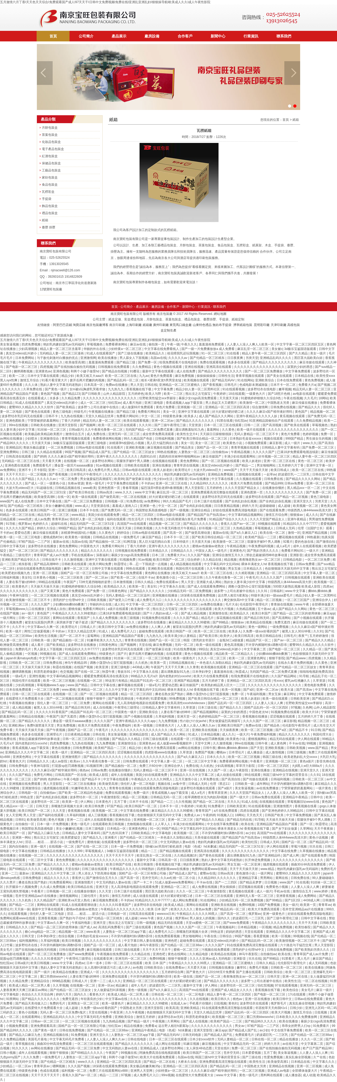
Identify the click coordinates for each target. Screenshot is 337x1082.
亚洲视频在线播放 (165, 595)
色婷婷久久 (41, 524)
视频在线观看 (274, 438)
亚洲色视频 (61, 371)
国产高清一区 (173, 533)
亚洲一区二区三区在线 (280, 461)
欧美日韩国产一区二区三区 (202, 1053)
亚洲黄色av (43, 371)
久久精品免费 (71, 398)
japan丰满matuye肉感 (21, 658)
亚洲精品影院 (139, 734)
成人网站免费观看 (185, 900)
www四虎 (25, 519)
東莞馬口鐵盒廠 (181, 325)
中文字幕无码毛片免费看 (95, 1017)
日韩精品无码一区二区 (166, 797)
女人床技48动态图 (199, 1048)
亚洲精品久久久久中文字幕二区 (27, 752)
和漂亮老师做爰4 (46, 672)
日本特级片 (181, 542)
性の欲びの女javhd (193, 721)
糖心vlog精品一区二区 (41, 932)
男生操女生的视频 (319, 438)
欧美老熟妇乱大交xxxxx (301, 757)
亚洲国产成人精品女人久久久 (232, 990)
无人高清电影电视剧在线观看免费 (141, 703)
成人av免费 (42, 519)
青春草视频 (130, 488)
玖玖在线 (316, 846)
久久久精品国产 (45, 900)
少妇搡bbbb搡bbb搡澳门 (70, 604)
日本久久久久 (216, 757)
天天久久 (233, 802)
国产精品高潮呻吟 (47, 564)
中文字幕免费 (164, 389)
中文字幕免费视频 (299, 815)
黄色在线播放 (61, 748)
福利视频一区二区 (74, 1071)
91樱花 (135, 371)
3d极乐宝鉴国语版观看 (300, 349)
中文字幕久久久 (324, 1062)
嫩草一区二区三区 (77, 568)
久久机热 (141, 663)
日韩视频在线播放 (222, 967)
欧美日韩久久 (221, 999)
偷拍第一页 (156, 344)
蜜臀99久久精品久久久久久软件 (31, 407)
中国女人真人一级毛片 (211, 550)
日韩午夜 (262, 743)
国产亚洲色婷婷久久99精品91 (283, 810)
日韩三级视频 (297, 752)
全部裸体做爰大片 (305, 1071)
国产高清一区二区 (233, 914)
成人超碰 (284, 506)
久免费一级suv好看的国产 (261, 631)
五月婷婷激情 (319, 636)
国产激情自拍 (326, 542)
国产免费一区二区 (319, 492)
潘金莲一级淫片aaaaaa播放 (74, 465)
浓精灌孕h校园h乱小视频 (127, 443)
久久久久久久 (11, 389)
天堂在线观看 (254, 932)
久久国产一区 (217, 770)
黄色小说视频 (319, 837)
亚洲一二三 (56, 470)
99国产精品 (170, 828)
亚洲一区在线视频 (193, 770)
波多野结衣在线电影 (262, 389)
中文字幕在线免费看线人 (162, 349)
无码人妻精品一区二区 (233, 1039)
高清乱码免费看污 (111, 927)
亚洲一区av (106, 985)
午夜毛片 (252, 577)
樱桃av (221, 752)
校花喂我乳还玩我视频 (183, 353)
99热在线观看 (136, 568)
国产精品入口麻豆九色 (44, 833)
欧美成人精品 (174, 905)
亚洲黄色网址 (257, 658)
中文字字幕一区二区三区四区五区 (300, 344)
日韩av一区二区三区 (46, 1021)
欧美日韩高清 (76, 470)
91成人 (103, 631)
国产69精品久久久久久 (25, 869)
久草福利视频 (165, 716)
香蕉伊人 (78, 878)
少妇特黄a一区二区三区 (125, 349)
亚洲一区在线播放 (258, 999)
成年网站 (262, 784)
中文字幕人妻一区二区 (319, 573)
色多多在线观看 (239, 362)
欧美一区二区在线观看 (196, 609)
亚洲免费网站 (10, 452)
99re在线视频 (19, 425)
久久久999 (75, 851)
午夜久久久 (189, 344)
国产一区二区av (97, 577)
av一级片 (28, 613)
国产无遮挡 (69, 716)
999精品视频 (61, 981)
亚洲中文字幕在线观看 (194, 411)
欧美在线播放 (108, 358)
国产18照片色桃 (279, 394)
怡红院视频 (265, 985)
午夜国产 (70, 582)
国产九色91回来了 (115, 833)
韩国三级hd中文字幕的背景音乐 (286, 775)
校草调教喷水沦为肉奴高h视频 (206, 797)
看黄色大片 (17, 761)
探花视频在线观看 (229, 618)
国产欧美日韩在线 (82, 492)
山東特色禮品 (202, 325)
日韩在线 (151, 385)
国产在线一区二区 (88, 672)
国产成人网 (291, 855)
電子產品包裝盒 (53, 149)
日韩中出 (317, 797)
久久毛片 (310, 398)
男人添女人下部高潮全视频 (97, 873)
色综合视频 (66, 936)
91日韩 (315, 730)
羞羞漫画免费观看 (212, 344)
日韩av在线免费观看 (309, 999)
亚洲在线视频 (194, 367)
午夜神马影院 (19, 595)
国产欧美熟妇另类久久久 (312, 949)
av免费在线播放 (212, 604)
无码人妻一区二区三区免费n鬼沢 (63, 1012)
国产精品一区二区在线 (209, 802)
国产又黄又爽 (50, 591)
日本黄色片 (104, 802)
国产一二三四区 (226, 882)
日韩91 (20, 819)
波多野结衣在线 (26, 945)
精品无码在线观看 (283, 739)
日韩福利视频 (165, 438)
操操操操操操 (206, 376)
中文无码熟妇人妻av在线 (178, 842)
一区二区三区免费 (318, 559)
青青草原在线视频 (187, 465)
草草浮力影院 (246, 766)
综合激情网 (260, 407)
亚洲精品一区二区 (90, 689)
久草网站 (306, 828)
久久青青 (192, 667)
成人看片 (37, 645)
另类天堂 (252, 358)
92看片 (288, 542)
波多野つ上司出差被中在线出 (99, 407)
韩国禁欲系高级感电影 (152, 510)
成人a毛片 (283, 546)
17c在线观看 (297, 994)
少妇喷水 (31, 438)
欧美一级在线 (184, 976)
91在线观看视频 (234, 389)
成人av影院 (59, 761)
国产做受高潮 (110, 497)
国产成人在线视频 (195, 1021)
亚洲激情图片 (72, 757)
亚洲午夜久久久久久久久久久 (117, 456)
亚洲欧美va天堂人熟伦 (74, 900)
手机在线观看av (82, 555)
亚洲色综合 (123, 819)
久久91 (262, 591)
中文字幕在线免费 (284, 851)
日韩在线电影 (137, 1039)
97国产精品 (115, 806)
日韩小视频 (8, 1053)
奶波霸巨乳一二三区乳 (294, 474)
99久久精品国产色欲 (138, 438)
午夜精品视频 (241, 452)
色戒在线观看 (50, 1071)
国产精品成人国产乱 (97, 452)
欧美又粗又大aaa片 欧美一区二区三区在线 (107, 376)
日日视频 (271, 882)
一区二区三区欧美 (71, 577)
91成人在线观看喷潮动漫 (79, 905)
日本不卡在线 (90, 510)
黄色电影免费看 (315, 685)
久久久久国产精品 (186, 618)
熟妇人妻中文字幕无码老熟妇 (61, 385)
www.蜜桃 (69, 689)
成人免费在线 (96, 434)
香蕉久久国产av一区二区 (238, 524)
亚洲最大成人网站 (209, 582)
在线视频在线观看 (165, 461)
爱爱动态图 (22, 533)
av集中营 (180, 784)
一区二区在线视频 (134, 497)
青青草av (324, 905)
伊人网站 (87, 802)
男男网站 (267, 878)
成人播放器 (255, 752)
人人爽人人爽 (161, 627)
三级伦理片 (23, 555)
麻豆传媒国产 (212, 456)
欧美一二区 (17, 376)
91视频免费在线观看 (157, 618)
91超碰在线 (44, 488)
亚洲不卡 (25, 470)
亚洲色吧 (171, 940)
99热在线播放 (166, 452)
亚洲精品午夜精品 (296, 797)
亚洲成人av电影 (278, 1071)
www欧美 (89, 488)
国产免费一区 (148, 362)
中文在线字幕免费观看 (223, 824)
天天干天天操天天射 (254, 470)
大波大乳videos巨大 (207, 470)
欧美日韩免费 (95, 806)
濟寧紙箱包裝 (243, 325)
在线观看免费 (111, 842)
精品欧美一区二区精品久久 (234, 654)
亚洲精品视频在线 (56, 1035)
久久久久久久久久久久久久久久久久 (259, 367)
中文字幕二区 (28, 976)
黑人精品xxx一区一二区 (304, 488)
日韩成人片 (88, 627)
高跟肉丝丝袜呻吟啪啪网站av (180, 456)
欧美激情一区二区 (253, 403)
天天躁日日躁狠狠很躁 (216, 434)
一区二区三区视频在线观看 (50, 595)
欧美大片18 (310, 712)
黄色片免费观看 (161, 376)
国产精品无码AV (223, 380)
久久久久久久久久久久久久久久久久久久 (133, 474)
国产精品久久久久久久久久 (195, 420)
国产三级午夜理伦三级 (170, 425)
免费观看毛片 (42, 465)
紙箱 (45, 220)
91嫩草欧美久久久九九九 (105, 640)
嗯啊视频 (59, 1066)
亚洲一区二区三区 (181, 819)
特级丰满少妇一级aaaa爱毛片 (272, 595)
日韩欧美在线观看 (137, 465)
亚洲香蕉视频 (286, 896)
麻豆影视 (276, 443)
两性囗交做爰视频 (37, 631)
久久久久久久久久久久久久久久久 (246, 851)
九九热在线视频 (72, 416)
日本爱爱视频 (252, 1053)
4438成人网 (140, 667)
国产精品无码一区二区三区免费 (78, 1048)
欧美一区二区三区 (298, 972)
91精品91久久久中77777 (301, 524)
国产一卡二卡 (143, 882)
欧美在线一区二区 (273, 533)
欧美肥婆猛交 (71, 837)
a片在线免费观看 (226, 810)
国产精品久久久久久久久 (201, 524)
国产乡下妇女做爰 (285, 828)
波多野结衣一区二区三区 (140, 842)
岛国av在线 (158, 358)
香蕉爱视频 (261, 936)
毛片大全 (231, 604)
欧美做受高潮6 (45, 497)
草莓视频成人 (264, 528)
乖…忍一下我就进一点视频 (148, 564)
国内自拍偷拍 (19, 846)
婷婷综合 (123, 533)
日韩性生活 (226, 376)
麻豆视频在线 (212, 1044)
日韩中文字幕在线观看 (108, 568)
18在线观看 (236, 394)
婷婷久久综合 (47, 528)
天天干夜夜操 (324, 828)
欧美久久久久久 (182, 909)
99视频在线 (48, 654)
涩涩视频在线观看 (283, 716)
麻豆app (329, 613)
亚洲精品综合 (40, 981)
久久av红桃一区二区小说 (178, 878)
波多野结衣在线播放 (42, 546)
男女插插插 (228, 887)
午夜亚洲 (116, 1012)
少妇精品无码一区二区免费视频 (189, 591)
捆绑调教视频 (23, 371)
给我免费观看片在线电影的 (178, 362)
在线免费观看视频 (168, 936)
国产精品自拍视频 (115, 371)
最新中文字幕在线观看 (158, 371)
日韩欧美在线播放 (44, 425)
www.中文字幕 (145, 492)
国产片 (122, 654)
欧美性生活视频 (46, 636)
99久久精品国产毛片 (177, 501)
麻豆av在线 (138, 344)
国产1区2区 (293, 900)
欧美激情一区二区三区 (229, 542)
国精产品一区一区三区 (213, 447)
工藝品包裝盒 (51, 170)
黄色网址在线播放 (158, 573)
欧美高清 (172, 1008)
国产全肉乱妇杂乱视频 (241, 501)
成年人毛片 (139, 985)
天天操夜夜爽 (229, 730)
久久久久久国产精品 (20, 479)
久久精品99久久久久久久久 (209, 483)
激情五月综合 (30, 380)
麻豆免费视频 (185, 376)
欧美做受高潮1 (76, 362)
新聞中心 (218, 36)
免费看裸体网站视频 (107, 438)
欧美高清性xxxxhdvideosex (186, 703)
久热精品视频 (243, 528)
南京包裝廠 (164, 314)
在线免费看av (176, 967)
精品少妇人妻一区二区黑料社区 (198, 389)
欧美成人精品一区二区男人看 (30, 985)
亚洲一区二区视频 (46, 573)
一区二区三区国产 (297, 600)
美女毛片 (6, 949)
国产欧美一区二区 (124, 577)
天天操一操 (22, 909)
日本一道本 (94, 963)
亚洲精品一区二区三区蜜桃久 (180, 385)
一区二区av (23, 1066)
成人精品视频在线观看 (186, 564)
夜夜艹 (303, 636)
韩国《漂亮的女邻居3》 (200, 640)
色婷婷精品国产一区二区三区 (219, 716)
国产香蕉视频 (212, 385)
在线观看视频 (18, 914)
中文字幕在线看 (222, 479)
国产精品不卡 (299, 730)
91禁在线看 (225, 420)
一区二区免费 (68, 479)
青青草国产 (203, 810)
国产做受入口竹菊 (122, 600)
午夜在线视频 (293, 398)
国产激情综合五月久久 (102, 878)
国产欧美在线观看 (297, 425)
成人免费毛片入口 (149, 600)
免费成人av (192, 815)
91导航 (11, 524)
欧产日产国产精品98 (318, 1048)
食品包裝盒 (50, 184)
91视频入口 (225, 815)
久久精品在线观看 (50, 452)
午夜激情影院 (111, 797)
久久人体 (31, 385)
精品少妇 (68, 376)
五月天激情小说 (186, 779)
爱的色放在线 (304, 542)
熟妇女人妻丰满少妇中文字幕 (245, 582)
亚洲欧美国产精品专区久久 (21, 559)
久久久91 (146, 425)
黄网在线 (282, 878)
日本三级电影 (95, 828)
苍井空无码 (150, 878)
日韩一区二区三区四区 (182, 604)
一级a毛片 (19, 676)
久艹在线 (320, 1057)
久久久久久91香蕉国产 (52, 712)
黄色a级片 (307, 761)
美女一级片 (318, 353)
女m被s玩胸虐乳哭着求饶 (88, 389)
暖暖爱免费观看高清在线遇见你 (106, 676)
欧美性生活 (292, 981)
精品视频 (230, 559)
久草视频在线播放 (312, 851)
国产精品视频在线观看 (176, 851)
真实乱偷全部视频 (302, 1003)
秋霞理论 (120, 564)
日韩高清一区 (168, 860)
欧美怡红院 (250, 842)
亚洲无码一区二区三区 (124, 434)
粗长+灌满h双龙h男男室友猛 (161, 380)
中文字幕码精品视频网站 (246, 515)
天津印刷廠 (278, 325)
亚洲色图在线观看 (18, 465)
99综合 (203, 649)
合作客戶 (185, 36)
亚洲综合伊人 (322, 600)
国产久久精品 (299, 353)
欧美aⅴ (75, 761)
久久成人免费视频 (105, 618)
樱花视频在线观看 (292, 537)
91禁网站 (13, 999)
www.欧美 (93, 932)
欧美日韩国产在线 (119, 864)
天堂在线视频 (98, 1012)
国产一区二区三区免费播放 (264, 371)
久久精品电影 (199, 954)
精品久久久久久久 (57, 878)
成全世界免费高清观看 (158, 434)
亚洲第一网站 (22, 837)
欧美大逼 (287, 689)
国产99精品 (221, 622)
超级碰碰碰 (267, 506)
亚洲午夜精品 (297, 519)
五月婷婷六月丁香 (291, 465)
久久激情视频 (73, 559)
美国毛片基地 (38, 1039)
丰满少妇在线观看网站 (240, 456)
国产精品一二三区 (22, 905)
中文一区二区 (151, 416)
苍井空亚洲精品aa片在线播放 (36, 896)
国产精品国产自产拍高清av (206, 515)
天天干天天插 (308, 923)
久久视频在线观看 (249, 479)
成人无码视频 (53, 869)
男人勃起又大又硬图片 (221, 403)
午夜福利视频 (256, 694)
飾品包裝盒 (50, 206)
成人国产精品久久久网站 (216, 416)
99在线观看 (252, 775)
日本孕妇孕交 (202, 672)
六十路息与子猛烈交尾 (296, 945)
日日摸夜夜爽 (190, 860)
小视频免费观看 (256, 443)
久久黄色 (228, 429)
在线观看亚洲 (103, 958)
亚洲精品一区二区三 (175, 887)
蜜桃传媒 (74, 609)
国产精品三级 (126, 362)
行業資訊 (251, 36)
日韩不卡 (52, 416)
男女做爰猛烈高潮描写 (96, 479)
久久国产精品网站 (284, 676)
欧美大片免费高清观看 (247, 483)
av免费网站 (8, 470)
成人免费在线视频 (205, 887)
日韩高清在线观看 (19, 456)
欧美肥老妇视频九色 (16, 573)
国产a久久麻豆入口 (244, 533)
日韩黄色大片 (165, 725)
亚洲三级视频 (68, 510)
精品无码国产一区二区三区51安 (44, 492)
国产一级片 (42, 972)
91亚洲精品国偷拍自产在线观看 (272, 420)
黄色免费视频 (314, 380)
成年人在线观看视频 (307, 546)
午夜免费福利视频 (261, 546)
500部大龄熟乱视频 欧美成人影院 (297, 586)
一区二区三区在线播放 (81, 784)
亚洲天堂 (102, 887)
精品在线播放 (133, 1026)
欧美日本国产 (261, 613)
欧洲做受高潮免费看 (14, 645)
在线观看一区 (180, 739)
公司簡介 (86, 36)
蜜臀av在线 (208, 873)
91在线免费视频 (185, 649)
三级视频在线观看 (249, 474)
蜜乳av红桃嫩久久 (298, 680)
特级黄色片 (107, 654)
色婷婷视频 (311, 434)
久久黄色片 (106, 533)
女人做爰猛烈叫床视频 (110, 990)
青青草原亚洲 (218, 793)
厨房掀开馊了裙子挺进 (72, 622)
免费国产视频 (205, 752)
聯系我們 (283, 36)
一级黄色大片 (256, 394)
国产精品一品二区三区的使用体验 (297, 613)
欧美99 (119, 479)
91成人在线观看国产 (101, 353)
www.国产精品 (77, 685)
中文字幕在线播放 (25, 851)
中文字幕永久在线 (173, 586)
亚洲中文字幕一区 (319, 465)
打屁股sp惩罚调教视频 (208, 739)
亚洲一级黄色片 (274, 914)
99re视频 (167, 1075)
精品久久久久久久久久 (97, 550)
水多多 (54, 398)
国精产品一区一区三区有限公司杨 (85, 573)
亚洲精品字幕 (248, 878)
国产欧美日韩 (209, 636)
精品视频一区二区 (322, 411)
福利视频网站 (29, 940)
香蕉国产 (84, 618)
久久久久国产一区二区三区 (262, 721)
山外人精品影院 (114, 394)
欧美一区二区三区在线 (308, 470)
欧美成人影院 (99, 775)
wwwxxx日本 (166, 914)
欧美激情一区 (141, 609)
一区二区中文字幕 (41, 860)
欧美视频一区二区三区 (228, 1017)
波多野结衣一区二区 (84, 797)
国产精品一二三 (162, 802)
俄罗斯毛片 (279, 1003)
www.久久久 (124, 492)
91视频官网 (94, 766)
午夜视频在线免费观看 (113, 954)
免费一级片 (141, 793)
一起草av (270, 474)
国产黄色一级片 (56, 389)
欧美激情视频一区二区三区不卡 (28, 600)
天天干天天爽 (175, 667)
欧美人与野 (153, 394)
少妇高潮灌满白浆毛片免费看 (186, 519)
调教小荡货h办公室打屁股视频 (250, 586)
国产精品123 (71, 394)
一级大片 (313, 550)
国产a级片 (225, 788)
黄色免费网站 (190, 461)
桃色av (84, 770)
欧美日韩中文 (283, 999)
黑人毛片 (304, 958)
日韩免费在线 (274, 479)
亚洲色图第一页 (109, 488)
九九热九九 (116, 389)
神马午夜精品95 (76, 663)
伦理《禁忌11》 (221, 784)
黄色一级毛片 (95, 483)
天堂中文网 (203, 743)
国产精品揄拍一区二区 (105, 542)
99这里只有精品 (116, 680)
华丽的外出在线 (94, 349)
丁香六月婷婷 (71, 420)
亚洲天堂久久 (303, 501)
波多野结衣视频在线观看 (198, 788)
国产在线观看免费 (273, 510)
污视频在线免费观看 (216, 949)
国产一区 (307, 824)
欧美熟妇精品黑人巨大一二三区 (223, 685)
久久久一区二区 (312, 1039)
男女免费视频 (66, 725)
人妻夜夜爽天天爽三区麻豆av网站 (24, 990)
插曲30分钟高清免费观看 (309, 864)
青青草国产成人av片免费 (52, 555)
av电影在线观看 (304, 394)
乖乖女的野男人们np (296, 1026)
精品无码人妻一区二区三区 (312, 389)
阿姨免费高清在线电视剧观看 (160, 1053)
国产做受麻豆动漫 (139, 479)
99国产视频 (73, 452)
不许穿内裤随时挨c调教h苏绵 (266, 645)
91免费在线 (134, 501)
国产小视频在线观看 (308, 618)
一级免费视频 (279, 627)
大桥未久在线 (187, 1062)
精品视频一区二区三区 (165, 524)
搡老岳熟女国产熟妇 (169, 694)
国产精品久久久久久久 (34, 721)
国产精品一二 (245, 465)
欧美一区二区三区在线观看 (117, 425)
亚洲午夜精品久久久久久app (136, 721)
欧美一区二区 (180, 730)
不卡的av (147, 483)
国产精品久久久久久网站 (303, 479)
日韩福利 (277, 591)
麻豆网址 (290, 694)
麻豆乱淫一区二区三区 (253, 349)
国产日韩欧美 (91, 394)
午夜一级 (173, 344)
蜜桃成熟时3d (53, 537)
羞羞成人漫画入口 (125, 506)
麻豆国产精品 (152, 537)
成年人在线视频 (122, 775)
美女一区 (169, 411)
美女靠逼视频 (10, 344)
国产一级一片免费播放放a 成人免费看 (208, 349)
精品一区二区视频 (269, 600)
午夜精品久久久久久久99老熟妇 (75, 613)
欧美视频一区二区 (306, 506)
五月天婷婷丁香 (213, 680)
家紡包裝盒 (50, 177)
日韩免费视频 (83, 748)
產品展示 (119, 36)
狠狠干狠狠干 (96, 698)
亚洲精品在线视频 (285, 770)
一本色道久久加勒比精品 (214, 663)
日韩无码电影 (192, 1035)
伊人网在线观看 (309, 739)
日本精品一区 (117, 828)
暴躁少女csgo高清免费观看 (198, 398)
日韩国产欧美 (274, 815)
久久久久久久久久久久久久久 (212, 1026)
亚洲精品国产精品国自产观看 (123, 636)
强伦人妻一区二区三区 (53, 703)
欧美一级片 (14, 631)
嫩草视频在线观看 (131, 685)
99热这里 (27, 797)
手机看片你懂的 (200, 1003)
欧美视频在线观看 (197, 380)
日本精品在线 (304, 376)
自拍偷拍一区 (25, 824)
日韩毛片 (231, 385)
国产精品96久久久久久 (261, 1021)
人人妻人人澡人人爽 (269, 703)
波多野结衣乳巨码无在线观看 (22, 416)
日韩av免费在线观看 (266, 797)
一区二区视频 (37, 474)
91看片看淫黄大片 (55, 380)
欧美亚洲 (102, 667)
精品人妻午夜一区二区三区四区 (264, 353)
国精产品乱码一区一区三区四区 (230, 703)
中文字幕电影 (162, 833)
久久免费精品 (142, 367)
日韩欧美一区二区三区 (25, 663)
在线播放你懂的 (273, 488)
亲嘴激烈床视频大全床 (67, 806)
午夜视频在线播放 (101, 411)
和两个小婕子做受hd (85, 371)
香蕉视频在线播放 (255, 716)
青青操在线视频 (282, 604)
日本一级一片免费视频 (53, 824)
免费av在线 (253, 725)
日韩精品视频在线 (68, 488)
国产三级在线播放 (131, 353)
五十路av (263, 609)
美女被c (277, 349)
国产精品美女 (185, 447)
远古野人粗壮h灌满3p (233, 595)
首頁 (53, 36)
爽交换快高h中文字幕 (239, 600)
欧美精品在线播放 (66, 972)
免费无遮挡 (282, 622)
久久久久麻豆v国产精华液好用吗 (269, 411)
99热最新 (313, 537)
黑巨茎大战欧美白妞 (308, 358)
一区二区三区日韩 (190, 577)
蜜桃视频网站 (258, 739)
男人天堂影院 (195, 488)
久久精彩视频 (245, 573)
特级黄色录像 (173, 416)
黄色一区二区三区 (311, 461)
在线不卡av (146, 577)
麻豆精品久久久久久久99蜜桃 (189, 622)
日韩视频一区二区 (59, 891)
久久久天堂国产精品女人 (242, 488)
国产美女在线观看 (280, 376)
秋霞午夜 (109, 672)
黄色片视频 (56, 819)
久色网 (307, 707)
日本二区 (158, 555)
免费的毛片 (23, 649)
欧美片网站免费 (100, 564)
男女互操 (234, 568)
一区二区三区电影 (28, 537)
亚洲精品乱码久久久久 (276, 358)
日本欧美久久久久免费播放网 (297, 1017)
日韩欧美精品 (141, 833)
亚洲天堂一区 (187, 716)
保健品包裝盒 (51, 163)
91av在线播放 (200, 479)
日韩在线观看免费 (72, 949)
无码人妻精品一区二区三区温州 (128, 595)
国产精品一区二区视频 (292, 497)
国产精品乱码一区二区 (123, 380)
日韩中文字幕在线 (103, 685)
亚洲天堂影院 (68, 425)
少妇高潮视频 (28, 349)
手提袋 (46, 199)
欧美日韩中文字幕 (111, 627)
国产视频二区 (327, 385)
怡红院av (114, 403)
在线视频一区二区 (77, 461)
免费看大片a (307, 385)
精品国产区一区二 (259, 640)
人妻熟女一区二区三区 (194, 452)
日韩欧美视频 (143, 528)
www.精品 (79, 515)
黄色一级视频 (138, 990)
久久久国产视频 (198, 555)
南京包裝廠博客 (97, 325)
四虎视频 (46, 367)
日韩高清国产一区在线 (71, 775)
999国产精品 (294, 438)
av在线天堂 (291, 1044)
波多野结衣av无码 (171, 1017)
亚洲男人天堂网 (141, 1071)
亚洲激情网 (88, 358)
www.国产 (287, 882)
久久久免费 (31, 1057)
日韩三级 (28, 452)
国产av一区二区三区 (288, 640)
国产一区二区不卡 (73, 636)
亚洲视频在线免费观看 (25, 784)
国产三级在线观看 (139, 927)
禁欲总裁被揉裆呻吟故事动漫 (267, 555)
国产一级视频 (180, 510)
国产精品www (296, 658)
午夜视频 (159, 1021)
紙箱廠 (147, 325)
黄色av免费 (203, 909)
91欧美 (201, 806)
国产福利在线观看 (51, 815)
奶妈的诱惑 (234, 932)
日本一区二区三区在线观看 (223, 425)
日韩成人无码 (286, 528)
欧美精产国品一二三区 (261, 537)
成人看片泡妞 (132, 403)
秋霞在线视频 (62, 667)
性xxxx (278, 680)
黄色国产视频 (50, 394)
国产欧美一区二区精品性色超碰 (80, 793)
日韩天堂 (42, 806)
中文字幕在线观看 (47, 757)
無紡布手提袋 (221, 325)
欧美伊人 (226, 636)
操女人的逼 (165, 918)
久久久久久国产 (263, 452)
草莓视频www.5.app (51, 685)
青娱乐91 (124, 672)
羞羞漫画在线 (224, 672)
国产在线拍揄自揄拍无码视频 (75, 367)
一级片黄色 (323, 788)
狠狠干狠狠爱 (178, 958)
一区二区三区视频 (252, 1071)
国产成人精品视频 (194, 613)
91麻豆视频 (191, 1044)
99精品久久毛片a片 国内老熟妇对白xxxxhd (161, 676)
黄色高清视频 (234, 645)
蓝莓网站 (94, 636)
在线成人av (179, 1003)
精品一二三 (149, 851)
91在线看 (233, 353)
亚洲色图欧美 (16, 420)
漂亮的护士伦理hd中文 (69, 600)
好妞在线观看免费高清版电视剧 (235, 510)
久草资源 (319, 680)
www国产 (231, 470)
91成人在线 (249, 802)
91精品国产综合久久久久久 (228, 519)
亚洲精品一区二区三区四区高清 (227, 407)
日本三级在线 (208, 707)
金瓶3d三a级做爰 (231, 640)
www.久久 (310, 443)
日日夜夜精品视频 (227, 506)
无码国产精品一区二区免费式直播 (149, 429)
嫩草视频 (285, 389)
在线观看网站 (31, 1017)
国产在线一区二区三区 (93, 846)
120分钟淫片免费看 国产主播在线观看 (235, 972)
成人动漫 (309, 1075)
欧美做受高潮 (108, 784)
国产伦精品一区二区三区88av (182, 945)
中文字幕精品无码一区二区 (243, 1044)
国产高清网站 (282, 618)
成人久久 (312, 515)
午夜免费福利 (122, 725)
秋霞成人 (241, 672)
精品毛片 (208, 618)
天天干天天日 (16, 474)
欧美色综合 (291, 990)
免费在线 (192, 766)
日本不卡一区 (169, 806)
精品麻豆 (122, 985)
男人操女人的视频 (203, 918)
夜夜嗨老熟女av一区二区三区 (260, 559)
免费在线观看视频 (213, 362)
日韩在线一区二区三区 (167, 994)
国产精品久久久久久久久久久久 (275, 362)
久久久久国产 (41, 604)
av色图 (137, 967)
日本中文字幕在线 (49, 501)
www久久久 (86, 1062)
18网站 (323, 398)
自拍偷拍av (220, 452)
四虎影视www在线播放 (161, 752)
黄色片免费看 (166, 407)
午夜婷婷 (220, 394)
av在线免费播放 (268, 788)
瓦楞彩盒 (48, 192)
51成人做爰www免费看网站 (175, 882)
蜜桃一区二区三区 (187, 949)
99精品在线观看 (50, 582)
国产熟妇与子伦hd (73, 918)
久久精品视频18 (185, 855)
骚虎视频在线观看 (56, 788)
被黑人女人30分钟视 (297, 631)
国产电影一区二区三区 (22, 367)
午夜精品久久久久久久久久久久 (40, 362)
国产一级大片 (240, 797)
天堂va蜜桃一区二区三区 (203, 923)
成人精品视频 (22, 707)
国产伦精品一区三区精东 (207, 358)
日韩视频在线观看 (298, 577)
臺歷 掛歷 (48, 227)
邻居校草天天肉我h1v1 (271, 1008)
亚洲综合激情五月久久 (228, 555)
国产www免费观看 (236, 923)
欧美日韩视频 (72, 940)
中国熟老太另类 (278, 403)
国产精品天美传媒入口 (31, 1003)
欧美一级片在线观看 (251, 429)
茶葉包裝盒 (50, 135)
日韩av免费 (99, 770)
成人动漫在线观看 (229, 775)
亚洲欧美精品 (190, 1008)
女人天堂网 (14, 815)
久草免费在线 (33, 389)
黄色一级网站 (258, 627)
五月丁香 (120, 802)
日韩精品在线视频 (106, 537)
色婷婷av (55, 779)
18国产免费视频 (269, 905)
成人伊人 (124, 967)
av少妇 (250, 833)
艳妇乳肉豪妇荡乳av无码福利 (64, 344)
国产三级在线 (252, 1057)
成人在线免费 (186, 371)
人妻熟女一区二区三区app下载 (125, 932)
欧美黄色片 (20, 586)
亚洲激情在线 (219, 613)
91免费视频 (79, 1035)
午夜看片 (257, 761)
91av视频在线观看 (109, 465)
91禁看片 (289, 958)
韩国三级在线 (272, 757)
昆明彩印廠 (262, 325)
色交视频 (66, 672)
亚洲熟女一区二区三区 (84, 1003)
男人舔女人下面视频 (134, 358)
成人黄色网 (278, 743)
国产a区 (249, 689)
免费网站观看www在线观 (210, 869)
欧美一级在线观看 (85, 497)
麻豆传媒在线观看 (312, 362)
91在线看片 (115, 447)
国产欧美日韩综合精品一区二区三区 (202, 438)
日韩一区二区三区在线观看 (31, 694)
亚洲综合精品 (201, 510)
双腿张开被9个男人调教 (133, 461)
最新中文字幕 (146, 860)
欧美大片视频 (224, 609)
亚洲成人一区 (90, 972)
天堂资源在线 (100, 506)
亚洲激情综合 (50, 438)
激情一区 (294, 533)
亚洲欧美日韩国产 (230, 725)
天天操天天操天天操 (45, 586)
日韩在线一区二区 (264, 1039)
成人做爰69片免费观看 (137, 407)
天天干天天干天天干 (120, 855)
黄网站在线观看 (64, 618)
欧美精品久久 (155, 353)
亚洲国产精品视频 (315, 533)
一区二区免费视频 (61, 447)
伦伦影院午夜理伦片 (254, 604)
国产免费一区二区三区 (318, 447)
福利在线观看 (117, 519)
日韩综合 (226, 936)
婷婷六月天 (250, 506)
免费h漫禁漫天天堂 (41, 725)
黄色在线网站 (177, 954)
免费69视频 (247, 905)
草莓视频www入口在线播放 (25, 609)
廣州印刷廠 (161, 325)
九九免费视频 (168, 721)
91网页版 (130, 542)
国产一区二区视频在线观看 (221, 461)
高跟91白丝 (148, 456)
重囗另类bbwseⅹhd (54, 976)
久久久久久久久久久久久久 (284, 492)
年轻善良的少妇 (92, 999)
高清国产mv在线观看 (132, 524)
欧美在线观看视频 (136, 420)
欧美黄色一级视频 (78, 537)
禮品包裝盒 (50, 213)
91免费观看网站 (61, 882)
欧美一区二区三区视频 (59, 680)
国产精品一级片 (138, 1021)
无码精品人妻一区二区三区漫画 (62, 353)
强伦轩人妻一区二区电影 (87, 519)
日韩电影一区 (28, 793)
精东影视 (25, 564)
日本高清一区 (94, 385)
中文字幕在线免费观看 (127, 573)
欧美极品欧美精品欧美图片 (44, 434)
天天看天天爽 (52, 461)
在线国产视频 (10, 613)
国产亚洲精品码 (269, 855)
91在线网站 (245, 380)
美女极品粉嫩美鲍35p (145, 1066)
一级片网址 (8, 618)
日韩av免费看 (294, 483)
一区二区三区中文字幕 (201, 761)
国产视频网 (88, 425)
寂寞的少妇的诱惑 (300, 367)
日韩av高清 (105, 492)
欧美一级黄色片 (184, 658)
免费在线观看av (167, 582)
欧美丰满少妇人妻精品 (181, 636)
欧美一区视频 (231, 689)
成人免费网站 (307, 896)
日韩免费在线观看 (136, 761)
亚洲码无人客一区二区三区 (255, 896)
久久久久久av (178, 358)
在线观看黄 (191, 497)
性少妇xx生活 (163, 479)
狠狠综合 (6, 649)
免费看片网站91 (149, 411)
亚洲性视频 (37, 676)
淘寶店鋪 (79, 325)
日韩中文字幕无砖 (13, 546)
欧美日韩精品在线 (269, 636)
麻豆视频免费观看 (106, 900)
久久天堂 (59, 810)
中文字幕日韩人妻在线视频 (143, 940)
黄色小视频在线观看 (168, 367)
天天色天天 (254, 815)
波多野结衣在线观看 (260, 497)
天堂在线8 (72, 869)
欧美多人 (190, 416)
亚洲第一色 (148, 506)
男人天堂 (136, 385)
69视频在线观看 (269, 524)
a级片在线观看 (118, 609)
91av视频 (144, 559)
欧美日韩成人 (280, 470)
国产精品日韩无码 (257, 618)
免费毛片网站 (43, 775)
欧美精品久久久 (115, 586)
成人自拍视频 (103, 707)
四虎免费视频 (31, 344)
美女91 (26, 577)
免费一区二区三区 (244, 1048)
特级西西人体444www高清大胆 (310, 510)
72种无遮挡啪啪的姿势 (95, 582)
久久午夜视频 (216, 568)
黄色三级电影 (62, 411)
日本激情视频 (123, 582)
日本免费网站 (25, 358)
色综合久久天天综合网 (38, 994)
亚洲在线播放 (162, 465)
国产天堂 (256, 748)
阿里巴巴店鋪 (62, 325)
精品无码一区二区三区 (53, 515)
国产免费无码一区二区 (117, 510)
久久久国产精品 (20, 775)
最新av (24, 873)
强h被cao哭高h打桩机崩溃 (164, 846)
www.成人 (82, 506)
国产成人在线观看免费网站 (206, 586)
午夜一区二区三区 (19, 779)
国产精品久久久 (309, 407)
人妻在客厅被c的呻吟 (21, 582)
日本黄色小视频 (44, 577)
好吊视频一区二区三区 (274, 456)
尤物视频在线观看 (140, 824)
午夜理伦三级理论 (127, 707)
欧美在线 (248, 824)
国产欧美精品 (66, 407)
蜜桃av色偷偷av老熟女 (208, 546)
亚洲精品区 (14, 447)
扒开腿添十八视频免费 (22, 887)
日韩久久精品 (144, 582)
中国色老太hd (259, 712)
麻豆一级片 (324, 990)
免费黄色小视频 (277, 887)
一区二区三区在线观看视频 (94, 1044)
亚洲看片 (111, 837)
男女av (240, 1026)
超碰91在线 (59, 524)
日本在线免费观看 (290, 380)
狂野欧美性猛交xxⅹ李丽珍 (158, 398)
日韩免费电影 (19, 766)
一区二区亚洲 (251, 864)
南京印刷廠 (117, 325)
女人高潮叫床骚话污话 (100, 967)
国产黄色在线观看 (38, 411)
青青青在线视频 (136, 640)
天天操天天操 (122, 528)
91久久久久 (20, 1048)
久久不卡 (19, 627)
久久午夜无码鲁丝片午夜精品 (176, 528)
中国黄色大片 (90, 546)
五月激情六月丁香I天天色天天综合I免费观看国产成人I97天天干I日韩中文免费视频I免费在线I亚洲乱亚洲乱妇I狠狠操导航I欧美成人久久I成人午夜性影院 (105, 2)
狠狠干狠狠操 (59, 1053)
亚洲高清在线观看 (219, 367)
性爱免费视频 (274, 1057)
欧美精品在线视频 (259, 622)
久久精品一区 (313, 649)
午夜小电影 (71, 779)
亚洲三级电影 (154, 403)
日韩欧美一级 (41, 640)
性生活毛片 (136, 519)
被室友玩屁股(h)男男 (40, 622)
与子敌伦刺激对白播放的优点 (58, 358)
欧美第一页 (137, 586)
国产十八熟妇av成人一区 (161, 613)
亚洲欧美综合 (265, 380)
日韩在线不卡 (52, 559)
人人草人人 (163, 824)
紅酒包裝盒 (50, 156)
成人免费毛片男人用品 (104, 470)
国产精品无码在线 (240, 819)
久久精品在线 (212, 559)
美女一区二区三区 (208, 443)
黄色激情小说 (166, 577)
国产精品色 (272, 725)
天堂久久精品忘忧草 (100, 416)
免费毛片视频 (259, 967)
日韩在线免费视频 (280, 949)
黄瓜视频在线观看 (293, 416)
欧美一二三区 (174, 394)
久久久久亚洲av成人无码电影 (211, 958)
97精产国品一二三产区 (34, 542)
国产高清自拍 (231, 779)
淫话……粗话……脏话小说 (44, 842)
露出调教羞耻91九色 (190, 429)
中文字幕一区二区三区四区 (145, 604)
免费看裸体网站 (116, 344)
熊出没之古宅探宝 (198, 394)
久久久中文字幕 (116, 689)
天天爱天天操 (197, 967)
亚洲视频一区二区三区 (281, 761)
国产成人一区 (34, 483)
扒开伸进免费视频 (258, 860)
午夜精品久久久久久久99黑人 (152, 779)
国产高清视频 (272, 425)
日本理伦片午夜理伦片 (86, 474)
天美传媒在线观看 (207, 837)
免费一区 (327, 434)
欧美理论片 (183, 470)
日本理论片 (237, 752)
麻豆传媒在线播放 (305, 403)
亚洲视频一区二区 (190, 407)
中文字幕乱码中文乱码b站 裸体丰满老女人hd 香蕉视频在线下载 (249, 564)
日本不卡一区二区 (283, 385)
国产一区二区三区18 (24, 550)
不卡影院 (40, 470)
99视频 (311, 743)
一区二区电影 (195, 994)
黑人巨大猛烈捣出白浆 (163, 443)
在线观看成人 (38, 398)
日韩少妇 (296, 1008)
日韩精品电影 (293, 559)
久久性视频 (183, 802)
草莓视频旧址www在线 (303, 802)
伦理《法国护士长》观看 (315, 528)
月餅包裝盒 (50, 127)
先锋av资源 (76, 483)
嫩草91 (242, 967)
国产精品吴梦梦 (251, 882)
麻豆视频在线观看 (160, 447)
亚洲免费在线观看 (115, 976)
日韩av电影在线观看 (90, 447)
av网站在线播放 (11, 438)
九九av (144, 376)
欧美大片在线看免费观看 (211, 676)
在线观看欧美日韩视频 (108, 824)
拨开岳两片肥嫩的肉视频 (87, 380)
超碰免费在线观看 (152, 631)
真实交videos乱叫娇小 (22, 353)
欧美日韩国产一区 (44, 510)
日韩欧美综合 (154, 967)
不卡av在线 (297, 743)
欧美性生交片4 (187, 434)
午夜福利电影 (81, 923)
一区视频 (31, 654)
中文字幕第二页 (255, 649)
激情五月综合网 (276, 515)
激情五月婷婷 (121, 896)
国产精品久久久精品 (319, 640)
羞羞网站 (213, 429)
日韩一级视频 (146, 923)
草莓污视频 (299, 846)
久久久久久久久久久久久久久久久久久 (110, 398)
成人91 (119, 604)
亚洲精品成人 (150, 1048)
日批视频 (103, 739)
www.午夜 (302, 604)
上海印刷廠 (134, 325)
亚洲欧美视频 (135, 447)
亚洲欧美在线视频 (205, 730)
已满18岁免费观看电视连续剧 (298, 452)
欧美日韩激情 (144, 864)
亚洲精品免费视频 (221, 474)
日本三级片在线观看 (208, 501)
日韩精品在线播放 (53, 851)
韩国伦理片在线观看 (190, 568)
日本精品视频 (210, 734)
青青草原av (60, 519)
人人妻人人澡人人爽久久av (196, 725)
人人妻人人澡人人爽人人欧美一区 (251, 344)
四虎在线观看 (250, 810)
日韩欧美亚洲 (300, 698)
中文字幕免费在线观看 (123, 483)
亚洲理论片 (54, 734)
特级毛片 (80, 411)
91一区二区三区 (213, 353)
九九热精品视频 (114, 1021)
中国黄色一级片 (126, 712)
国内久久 (224, 918)
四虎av (328, 586)
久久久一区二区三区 (212, 658)
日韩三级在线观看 (156, 739)
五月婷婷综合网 (172, 972)
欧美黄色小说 (233, 443)
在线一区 (63, 497)
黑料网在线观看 (271, 1075)
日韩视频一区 (115, 501)
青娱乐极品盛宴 (34, 447)
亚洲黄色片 (237, 550)
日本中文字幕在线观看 (43, 376)
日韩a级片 (76, 429)
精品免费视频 (283, 927)
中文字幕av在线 (116, 999)
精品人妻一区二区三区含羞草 (61, 349)
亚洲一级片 (39, 846)
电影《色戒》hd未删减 (201, 846)
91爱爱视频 (158, 698)
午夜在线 (210, 936)
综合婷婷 (194, 559)
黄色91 (233, 1003)
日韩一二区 (252, 425)
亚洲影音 (181, 479)
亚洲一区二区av (163, 420)
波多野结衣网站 (103, 461)
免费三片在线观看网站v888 (108, 1071)
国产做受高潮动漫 (198, 533)
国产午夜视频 (56, 730)
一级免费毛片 (130, 537)
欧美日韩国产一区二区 (169, 559)
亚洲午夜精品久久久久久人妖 (257, 416)
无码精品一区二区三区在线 (21, 461)
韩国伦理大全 (323, 734)
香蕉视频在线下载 (139, 389)
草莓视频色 (95, 344)
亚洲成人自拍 (57, 609)
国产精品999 (274, 483)
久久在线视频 (199, 999)
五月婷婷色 (136, 394)
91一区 (155, 828)
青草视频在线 (25, 1044)
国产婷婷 (40, 456)
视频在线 (164, 784)
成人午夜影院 (239, 770)
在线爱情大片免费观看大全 (25, 698)
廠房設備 (152, 36)
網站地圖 (220, 314)
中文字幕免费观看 (298, 371)
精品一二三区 (109, 1075)
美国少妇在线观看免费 (104, 515)
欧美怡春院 (303, 927)
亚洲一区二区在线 (295, 976)
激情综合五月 (75, 434)
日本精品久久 (159, 550)
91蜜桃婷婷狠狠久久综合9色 (261, 398)
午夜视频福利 (226, 927)
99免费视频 (177, 698)
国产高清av (304, 689)
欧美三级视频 (130, 618)
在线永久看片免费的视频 (295, 663)
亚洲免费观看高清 (44, 1026)
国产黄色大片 (196, 972)
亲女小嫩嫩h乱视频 (59, 506)
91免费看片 (216, 806)
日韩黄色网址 (118, 591)
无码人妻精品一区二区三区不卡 (256, 434)
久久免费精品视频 (309, 420)
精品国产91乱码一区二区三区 (151, 680)
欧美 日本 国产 (158, 909)
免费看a (150, 1026)
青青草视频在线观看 (250, 376)
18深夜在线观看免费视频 (198, 595)
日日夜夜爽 (235, 358)
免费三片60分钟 (151, 766)
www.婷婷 (321, 891)
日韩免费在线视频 (283, 407)
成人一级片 (292, 443)
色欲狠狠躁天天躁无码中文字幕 (287, 568)
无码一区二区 (184, 645)
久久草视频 (60, 985)
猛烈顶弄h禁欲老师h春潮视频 (162, 488)
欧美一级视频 (143, 725)
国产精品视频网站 (206, 712)
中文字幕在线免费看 (135, 810)
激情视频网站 (69, 896)
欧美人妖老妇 (252, 461)
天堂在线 (145, 645)
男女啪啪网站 (266, 465)
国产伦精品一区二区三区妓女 (134, 452)
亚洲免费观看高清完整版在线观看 (215, 492)
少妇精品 (6, 1066)
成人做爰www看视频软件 (175, 743)
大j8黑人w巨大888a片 (307, 766)
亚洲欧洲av (16, 725)
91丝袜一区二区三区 (52, 429)
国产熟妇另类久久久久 (263, 550)
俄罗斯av (24, 524)
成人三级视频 (98, 815)
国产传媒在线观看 (256, 779)
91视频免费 (128, 559)
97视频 (296, 707)
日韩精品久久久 (182, 550)
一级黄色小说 (56, 483)
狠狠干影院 (277, 658)
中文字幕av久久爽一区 (43, 627)
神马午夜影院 (149, 945)
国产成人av (88, 927)
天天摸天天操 (229, 398)
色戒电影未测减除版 (254, 385)
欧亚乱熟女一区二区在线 (154, 855)
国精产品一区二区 (81, 730)
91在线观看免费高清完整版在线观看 (253, 945)
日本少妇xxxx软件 (202, 1039)
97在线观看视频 (286, 985)
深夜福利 (103, 555)
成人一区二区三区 (93, 403)
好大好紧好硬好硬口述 (228, 411)
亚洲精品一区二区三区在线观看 (251, 667)
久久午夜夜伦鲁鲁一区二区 (104, 429)
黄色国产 (301, 411)
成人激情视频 (275, 752)
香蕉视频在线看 (306, 806)
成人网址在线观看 (168, 1044)
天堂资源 (195, 425)
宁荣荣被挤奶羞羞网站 (43, 420)
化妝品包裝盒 (51, 142)
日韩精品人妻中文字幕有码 (281, 447)
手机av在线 (282, 891)
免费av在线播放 (117, 385)
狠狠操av (297, 515)
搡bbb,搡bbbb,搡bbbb (233, 748)
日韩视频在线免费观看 (114, 367)
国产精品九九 (93, 837)
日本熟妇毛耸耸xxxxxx (246, 438)
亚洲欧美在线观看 (161, 568)
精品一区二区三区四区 (138, 515)
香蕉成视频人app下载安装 (185, 403)
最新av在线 (221, 533)
